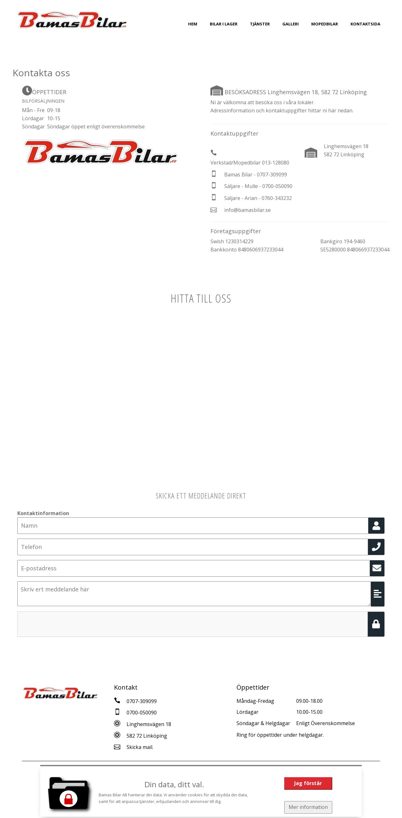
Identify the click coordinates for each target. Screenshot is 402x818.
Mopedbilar (325, 24)
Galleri (292, 24)
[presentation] (65, 623)
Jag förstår (308, 783)
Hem (193, 24)
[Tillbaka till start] (73, 19)
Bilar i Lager (225, 24)
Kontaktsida (367, 24)
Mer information (308, 807)
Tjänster (261, 24)
